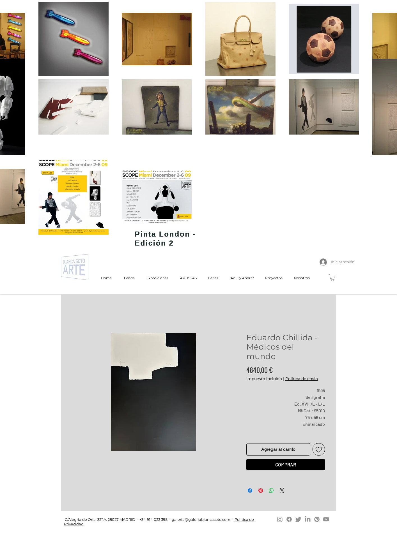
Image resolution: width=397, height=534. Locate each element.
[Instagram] (279, 519)
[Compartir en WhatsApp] (271, 490)
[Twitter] (298, 519)
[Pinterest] (316, 519)
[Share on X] (282, 490)
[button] (332, 277)
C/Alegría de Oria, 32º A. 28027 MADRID (99, 519)
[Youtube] (326, 519)
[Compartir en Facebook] (250, 490)
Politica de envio (301, 378)
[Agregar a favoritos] (319, 449)
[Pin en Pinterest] (260, 490)
